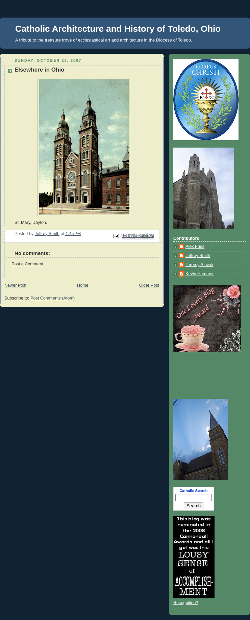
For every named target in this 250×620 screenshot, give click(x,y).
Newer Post (15, 285)
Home (83, 285)
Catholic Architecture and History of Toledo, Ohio (118, 29)
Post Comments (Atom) (52, 298)
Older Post (149, 285)
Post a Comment (27, 264)
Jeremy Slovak (199, 264)
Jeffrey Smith (197, 255)
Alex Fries (194, 246)
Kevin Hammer (199, 274)
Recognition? (185, 602)
